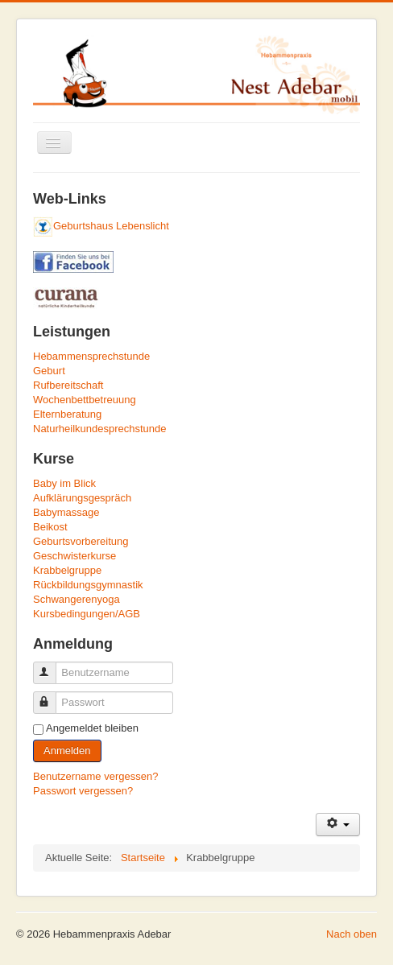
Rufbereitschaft (68, 385)
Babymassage (66, 512)
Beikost (50, 527)
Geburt (49, 371)
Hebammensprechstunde (91, 356)
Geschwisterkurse (74, 556)
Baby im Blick (64, 483)
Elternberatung (67, 414)
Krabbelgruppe (67, 570)
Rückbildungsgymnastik (88, 585)
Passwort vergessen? (83, 791)
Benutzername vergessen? (95, 776)
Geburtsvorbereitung (81, 541)
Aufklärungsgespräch (82, 498)
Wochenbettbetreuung (84, 400)
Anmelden (67, 750)
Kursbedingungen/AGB (86, 614)
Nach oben (351, 934)
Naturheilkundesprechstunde (100, 429)
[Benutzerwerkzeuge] (338, 824)
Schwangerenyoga (76, 599)
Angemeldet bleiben (92, 728)
